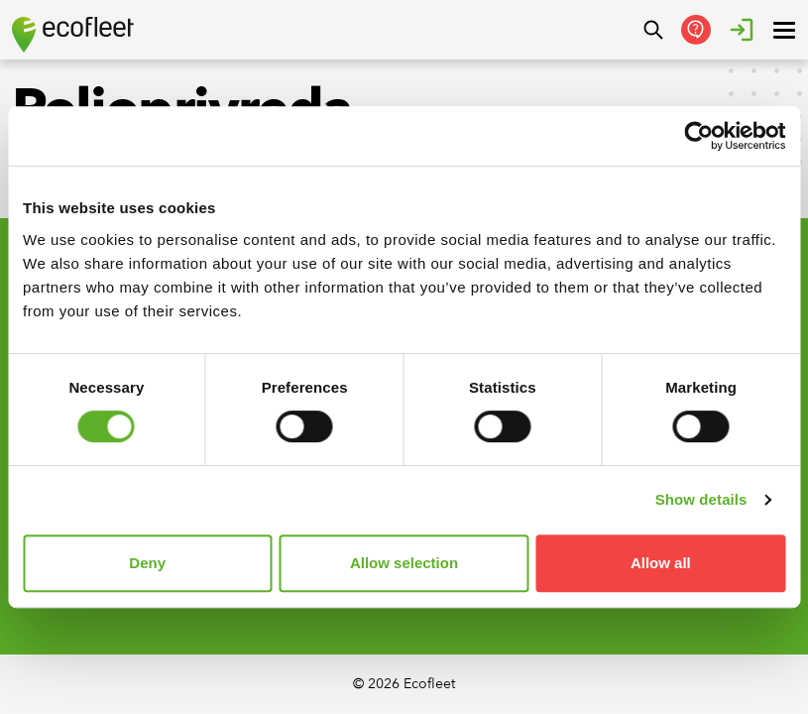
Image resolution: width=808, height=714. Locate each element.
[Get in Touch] (696, 30)
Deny (147, 562)
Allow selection (404, 562)
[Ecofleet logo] (73, 35)
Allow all (661, 562)
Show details (701, 499)
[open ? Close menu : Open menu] (784, 30)
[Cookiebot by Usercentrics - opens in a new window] (698, 136)
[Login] (741, 30)
